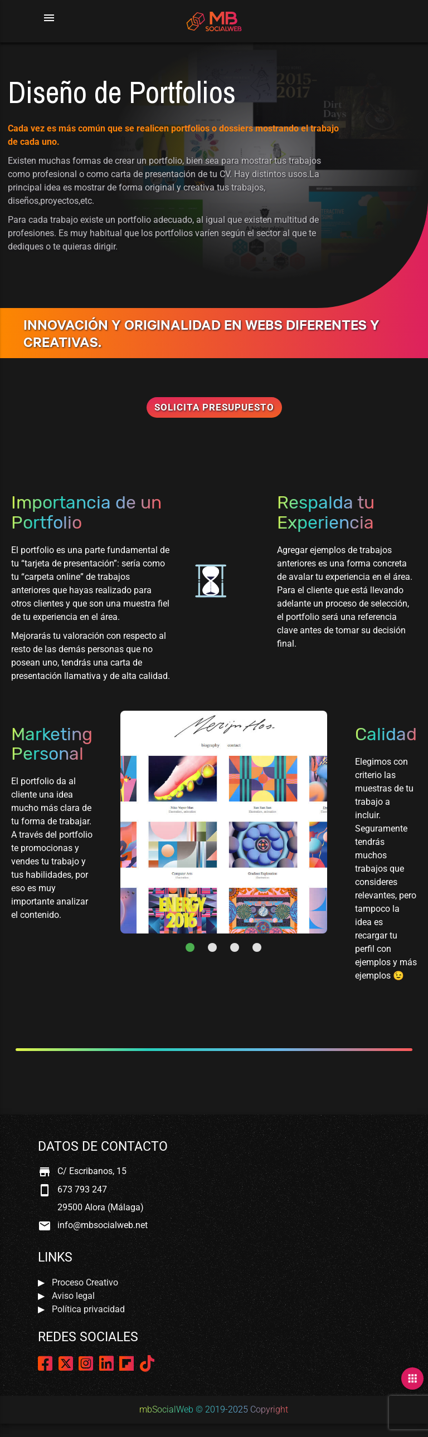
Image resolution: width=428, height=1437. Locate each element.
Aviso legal (73, 1296)
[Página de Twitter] (66, 1366)
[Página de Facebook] (45, 1366)
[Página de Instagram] (86, 1366)
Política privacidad (88, 1309)
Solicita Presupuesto (214, 407)
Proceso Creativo (85, 1282)
